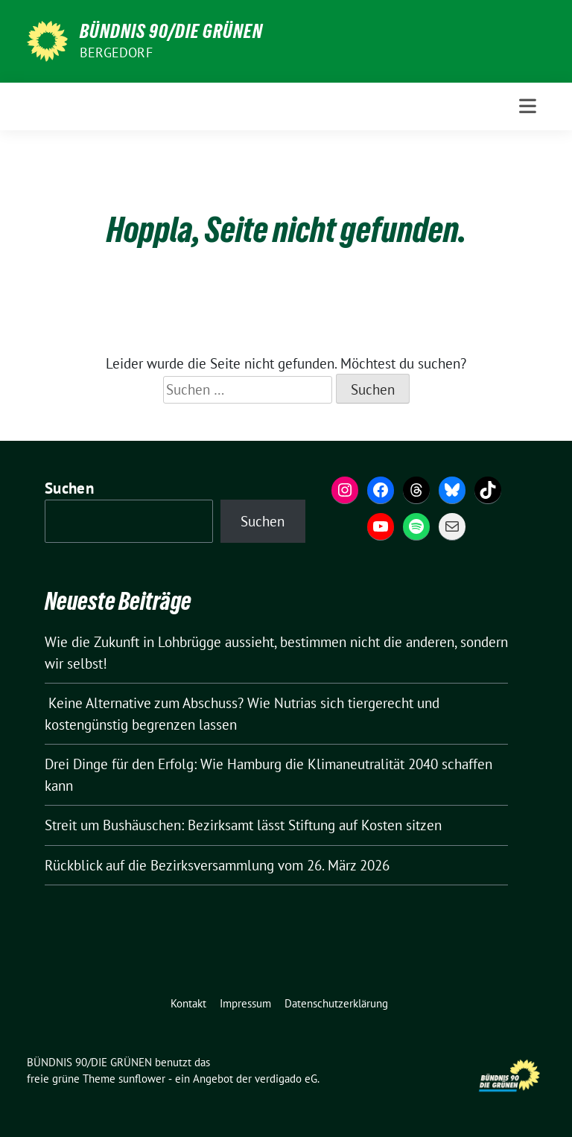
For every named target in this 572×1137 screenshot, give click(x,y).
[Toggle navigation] (527, 106)
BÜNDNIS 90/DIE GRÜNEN (171, 31)
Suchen (69, 488)
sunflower (141, 1078)
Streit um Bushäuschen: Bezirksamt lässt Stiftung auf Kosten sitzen (243, 825)
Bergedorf (116, 52)
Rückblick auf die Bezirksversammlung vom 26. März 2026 (217, 865)
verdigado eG (286, 1078)
